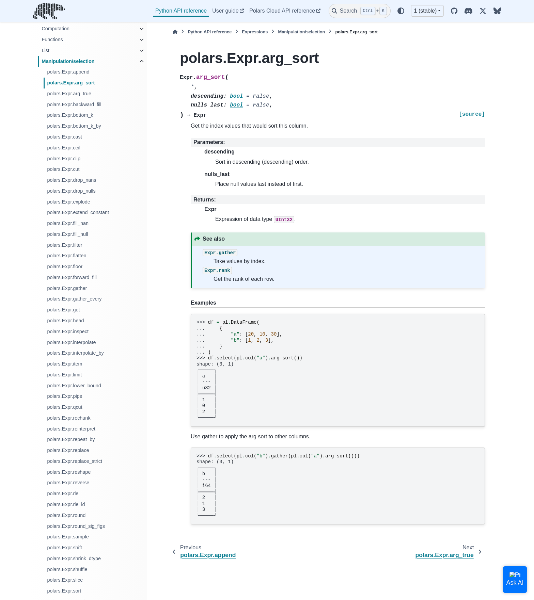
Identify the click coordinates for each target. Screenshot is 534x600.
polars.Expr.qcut (64, 407)
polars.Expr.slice (65, 580)
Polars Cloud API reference (282, 11)
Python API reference (181, 11)
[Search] (360, 11)
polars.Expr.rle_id (66, 504)
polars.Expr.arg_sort (71, 82)
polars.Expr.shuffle (67, 569)
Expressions (255, 31)
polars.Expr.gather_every (74, 299)
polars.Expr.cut (63, 169)
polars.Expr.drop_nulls (71, 191)
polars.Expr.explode (68, 202)
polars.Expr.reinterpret (71, 429)
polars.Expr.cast (64, 137)
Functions (52, 39)
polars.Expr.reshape (69, 472)
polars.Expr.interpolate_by (75, 353)
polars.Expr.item (64, 364)
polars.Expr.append (68, 72)
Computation (55, 28)
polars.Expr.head (65, 320)
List (45, 50)
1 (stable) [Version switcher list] (425, 11)
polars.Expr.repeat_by (71, 439)
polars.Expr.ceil (63, 147)
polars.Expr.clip (63, 158)
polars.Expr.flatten (66, 255)
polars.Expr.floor (64, 266)
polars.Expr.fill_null (67, 234)
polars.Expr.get (63, 309)
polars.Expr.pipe (64, 396)
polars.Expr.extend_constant (78, 212)
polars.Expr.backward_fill (74, 104)
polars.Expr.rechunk (68, 418)
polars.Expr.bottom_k (70, 115)
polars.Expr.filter (64, 245)
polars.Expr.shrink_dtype (74, 558)
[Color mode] (401, 11)
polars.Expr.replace (68, 450)
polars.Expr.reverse (68, 482)
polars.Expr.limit (64, 374)
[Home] (175, 31)
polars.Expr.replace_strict (74, 461)
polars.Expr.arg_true (69, 93)
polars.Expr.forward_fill (72, 277)
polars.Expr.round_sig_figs (76, 526)
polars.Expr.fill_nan (68, 223)
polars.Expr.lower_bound (74, 385)
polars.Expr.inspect (68, 331)
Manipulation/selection (68, 61)
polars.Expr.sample (68, 536)
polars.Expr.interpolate (71, 342)
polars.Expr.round (66, 515)
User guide (225, 11)
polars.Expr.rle (62, 493)
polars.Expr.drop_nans (71, 180)
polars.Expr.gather (67, 288)
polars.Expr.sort (64, 591)
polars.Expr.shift (64, 547)
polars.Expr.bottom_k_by (74, 126)
